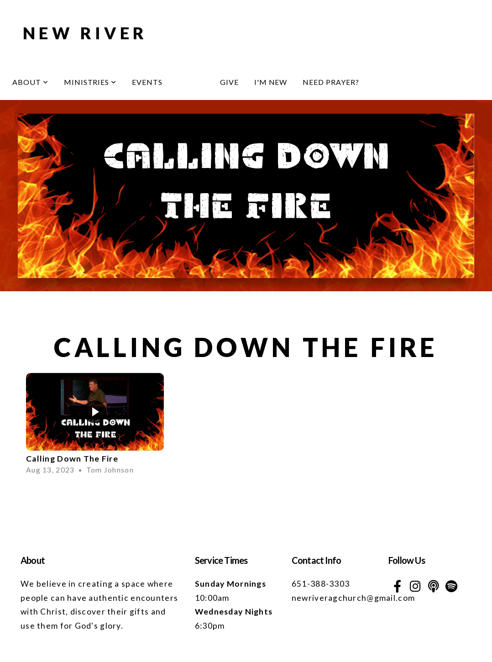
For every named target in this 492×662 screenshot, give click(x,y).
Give (229, 82)
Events (147, 82)
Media (191, 82)
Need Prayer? (331, 82)
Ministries (90, 82)
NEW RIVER (85, 33)
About (30, 82)
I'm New (271, 82)
